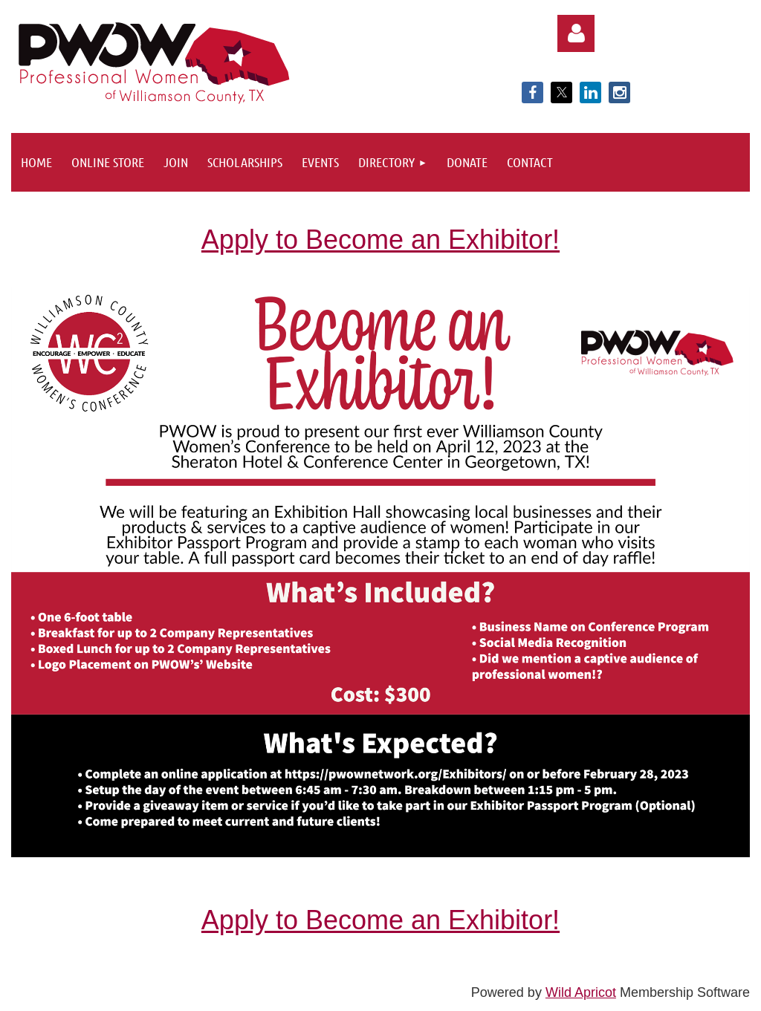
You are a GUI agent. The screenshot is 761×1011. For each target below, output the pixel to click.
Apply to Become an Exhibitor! (380, 239)
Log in (576, 33)
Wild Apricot (580, 992)
